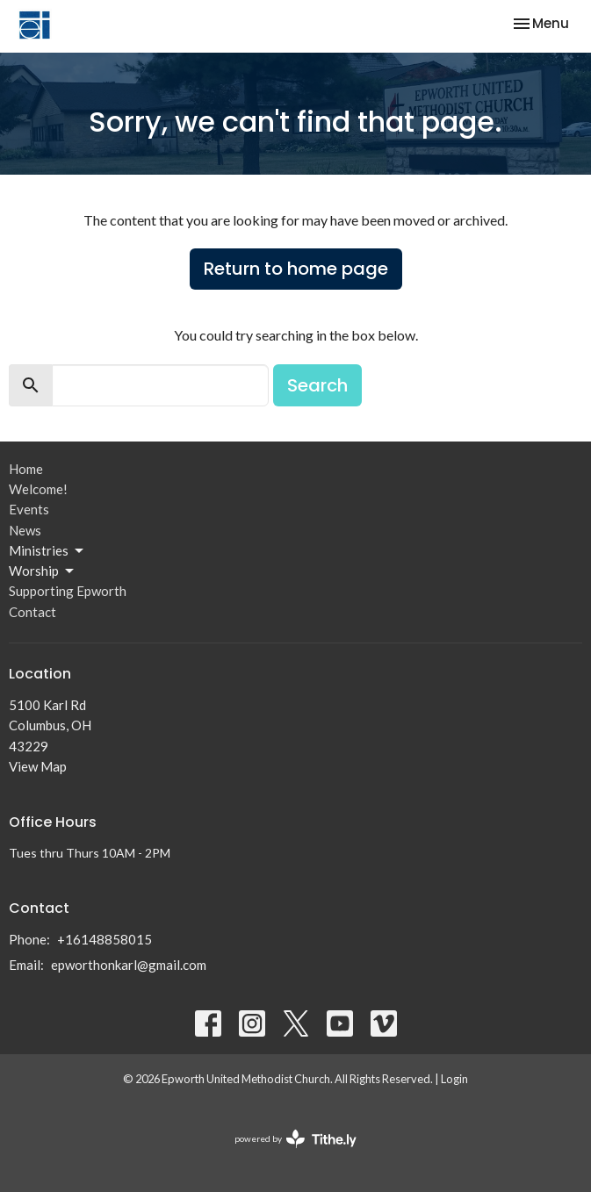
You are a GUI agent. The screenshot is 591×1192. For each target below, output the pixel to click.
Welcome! (38, 489)
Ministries (47, 551)
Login (454, 1079)
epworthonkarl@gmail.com (128, 965)
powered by (295, 1138)
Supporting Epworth (67, 591)
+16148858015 (104, 939)
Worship (42, 571)
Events (29, 509)
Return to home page (296, 268)
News (25, 530)
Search (317, 385)
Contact (32, 612)
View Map (38, 766)
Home (26, 469)
